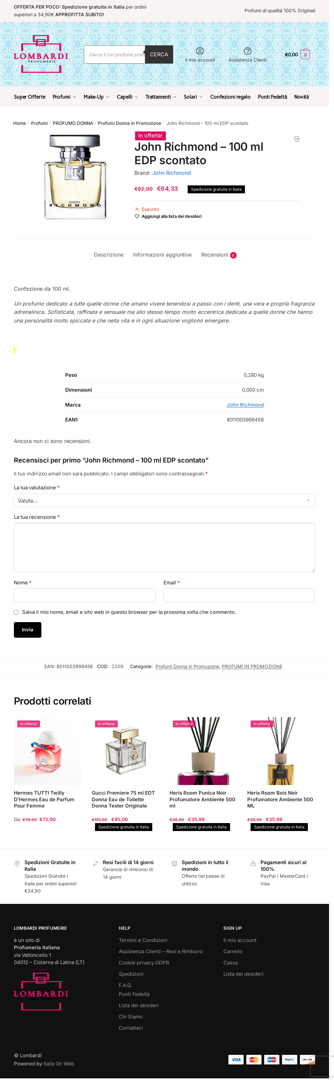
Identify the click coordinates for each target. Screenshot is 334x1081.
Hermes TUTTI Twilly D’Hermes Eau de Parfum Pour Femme (44, 799)
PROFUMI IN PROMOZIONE (252, 666)
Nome (23, 582)
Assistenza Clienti (248, 54)
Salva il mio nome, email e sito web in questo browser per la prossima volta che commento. (129, 612)
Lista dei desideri (139, 1005)
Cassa (230, 962)
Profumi (39, 123)
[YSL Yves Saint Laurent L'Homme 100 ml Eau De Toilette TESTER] (297, 138)
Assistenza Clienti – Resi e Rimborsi (161, 951)
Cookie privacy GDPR (144, 962)
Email (172, 582)
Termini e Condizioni (143, 940)
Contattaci (131, 1028)
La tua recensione (37, 517)
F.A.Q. (125, 985)
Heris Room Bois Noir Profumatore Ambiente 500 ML (280, 799)
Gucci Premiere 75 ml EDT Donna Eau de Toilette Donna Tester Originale (123, 799)
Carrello (232, 951)
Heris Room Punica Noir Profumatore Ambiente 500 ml (202, 799)
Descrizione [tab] (108, 254)
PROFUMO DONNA (73, 123)
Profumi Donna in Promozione (129, 123)
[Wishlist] (172, 216)
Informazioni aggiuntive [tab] (162, 254)
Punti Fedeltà (134, 994)
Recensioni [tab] (214, 254)
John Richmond (171, 173)
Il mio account (200, 54)
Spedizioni (131, 974)
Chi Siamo (131, 1016)
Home (19, 123)
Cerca (159, 54)
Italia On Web (58, 1063)
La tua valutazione (37, 487)
